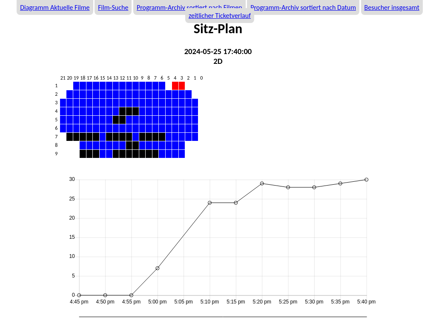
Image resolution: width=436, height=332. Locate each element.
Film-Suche (113, 7)
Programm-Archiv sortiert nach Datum (303, 7)
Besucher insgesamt (391, 7)
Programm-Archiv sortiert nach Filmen (189, 7)
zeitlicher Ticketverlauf (220, 15)
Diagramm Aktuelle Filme (54, 7)
